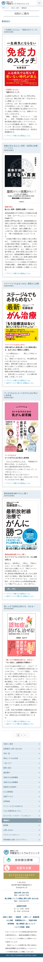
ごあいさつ (7, 763)
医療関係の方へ (20, 920)
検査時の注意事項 (9, 787)
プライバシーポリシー (11, 835)
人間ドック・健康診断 (31, 917)
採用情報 (6, 801)
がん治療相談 (8, 792)
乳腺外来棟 (33, 920)
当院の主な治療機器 (10, 782)
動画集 (5, 825)
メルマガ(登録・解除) (22, 927)
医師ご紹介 (7, 768)
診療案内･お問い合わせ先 (12, 749)
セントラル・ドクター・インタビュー (17, 816)
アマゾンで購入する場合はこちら (18, 136)
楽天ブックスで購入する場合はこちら (20, 383)
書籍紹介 (6, 820)
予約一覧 (6, 753)
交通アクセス (8, 796)
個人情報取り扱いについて (26, 924)
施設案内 (6, 772)
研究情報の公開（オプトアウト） (15, 840)
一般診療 (18, 917)
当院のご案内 (8, 744)
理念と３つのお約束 (10, 758)
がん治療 (9, 920)
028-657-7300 (24, 895)
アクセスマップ (21, 887)
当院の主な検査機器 (10, 777)
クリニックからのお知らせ (13, 806)
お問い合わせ (8, 830)
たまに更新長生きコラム (12, 811)
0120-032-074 (24, 901)
